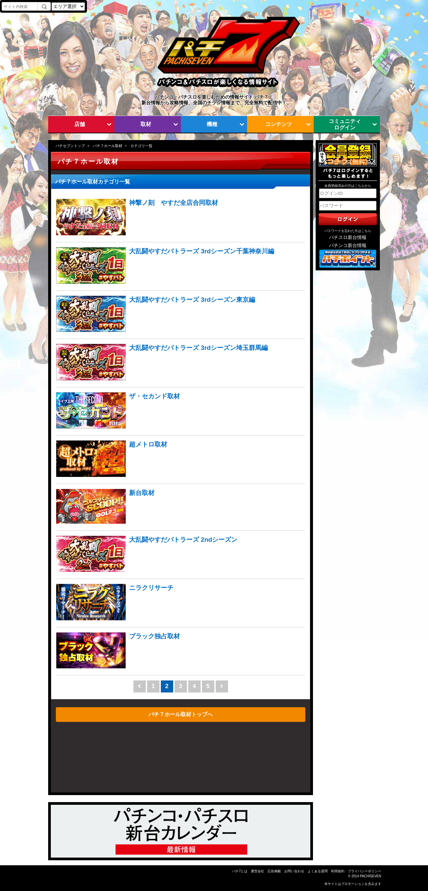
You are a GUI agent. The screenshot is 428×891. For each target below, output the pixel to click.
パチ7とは (239, 871)
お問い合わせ (294, 871)
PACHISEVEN (370, 876)
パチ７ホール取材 (107, 146)
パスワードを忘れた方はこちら (347, 231)
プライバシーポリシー (364, 871)
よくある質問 (318, 871)
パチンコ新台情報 (347, 245)
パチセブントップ (70, 146)
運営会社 (257, 871)
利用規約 (337, 871)
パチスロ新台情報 (347, 237)
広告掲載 (274, 871)
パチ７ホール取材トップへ (180, 714)
